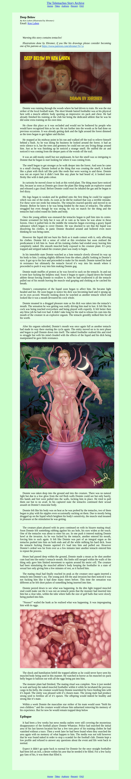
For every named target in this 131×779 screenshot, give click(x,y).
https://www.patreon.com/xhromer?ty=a (63, 46)
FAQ (81, 6)
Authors (65, 6)
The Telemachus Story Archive (65, 3)
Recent (74, 6)
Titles (57, 6)
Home (50, 6)
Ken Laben (33, 23)
